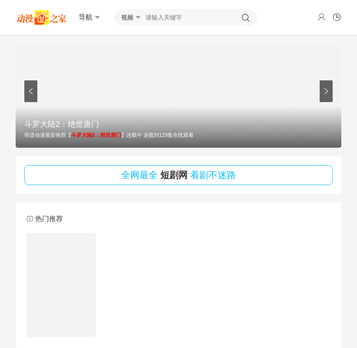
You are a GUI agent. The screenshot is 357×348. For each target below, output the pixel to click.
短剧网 (174, 175)
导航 (89, 17)
